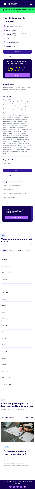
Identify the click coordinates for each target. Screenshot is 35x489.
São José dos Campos (8, 378)
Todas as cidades (6, 384)
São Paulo (5, 292)
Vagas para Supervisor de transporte (11, 185)
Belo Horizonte (6, 266)
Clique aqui (30, 9)
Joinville (4, 279)
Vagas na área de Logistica (8, 197)
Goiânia (4, 305)
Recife (4, 364)
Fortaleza (4, 332)
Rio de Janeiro (6, 325)
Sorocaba (4, 351)
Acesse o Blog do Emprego (8, 417)
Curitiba (4, 259)
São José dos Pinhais (7, 273)
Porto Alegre (5, 318)
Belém (4, 312)
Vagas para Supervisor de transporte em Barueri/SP (14, 193)
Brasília (4, 358)
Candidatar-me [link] (17, 51)
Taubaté (4, 345)
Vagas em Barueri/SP (7, 189)
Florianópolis (5, 371)
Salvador (4, 299)
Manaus (4, 338)
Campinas (5, 286)
